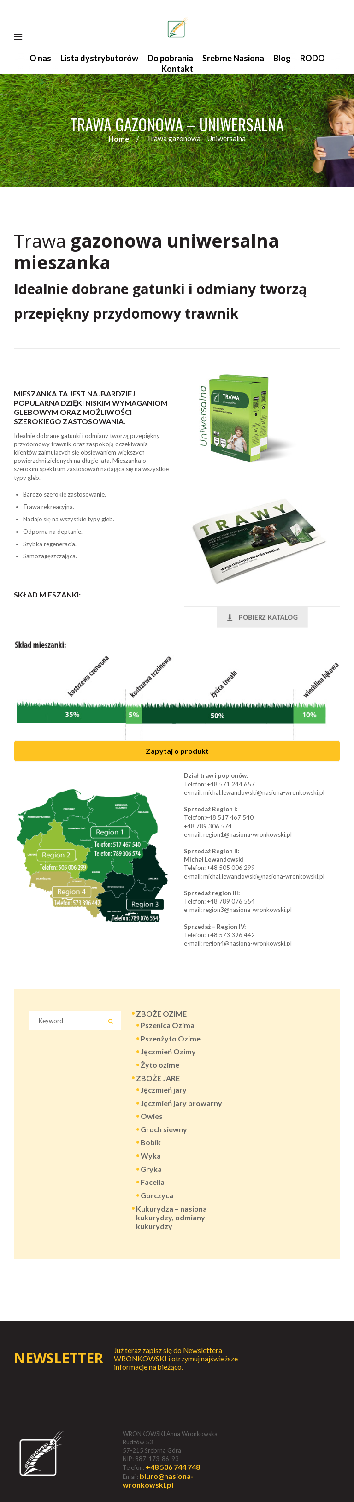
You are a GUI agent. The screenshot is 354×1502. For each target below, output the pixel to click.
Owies (152, 1116)
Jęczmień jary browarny (181, 1103)
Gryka (151, 1169)
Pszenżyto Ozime (171, 1038)
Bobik (151, 1142)
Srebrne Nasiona (233, 58)
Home (118, 138)
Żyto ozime (160, 1064)
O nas (40, 58)
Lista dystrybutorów (99, 58)
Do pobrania (170, 58)
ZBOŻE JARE (158, 1078)
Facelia (153, 1181)
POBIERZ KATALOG (262, 617)
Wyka (151, 1155)
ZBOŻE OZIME (161, 1013)
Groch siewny (164, 1129)
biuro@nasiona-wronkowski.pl (158, 1480)
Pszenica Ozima (168, 1025)
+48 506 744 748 (173, 1466)
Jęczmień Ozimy (168, 1051)
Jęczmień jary (164, 1089)
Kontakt (177, 68)
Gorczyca (157, 1195)
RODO (312, 58)
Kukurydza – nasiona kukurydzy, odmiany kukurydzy (171, 1217)
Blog (282, 58)
